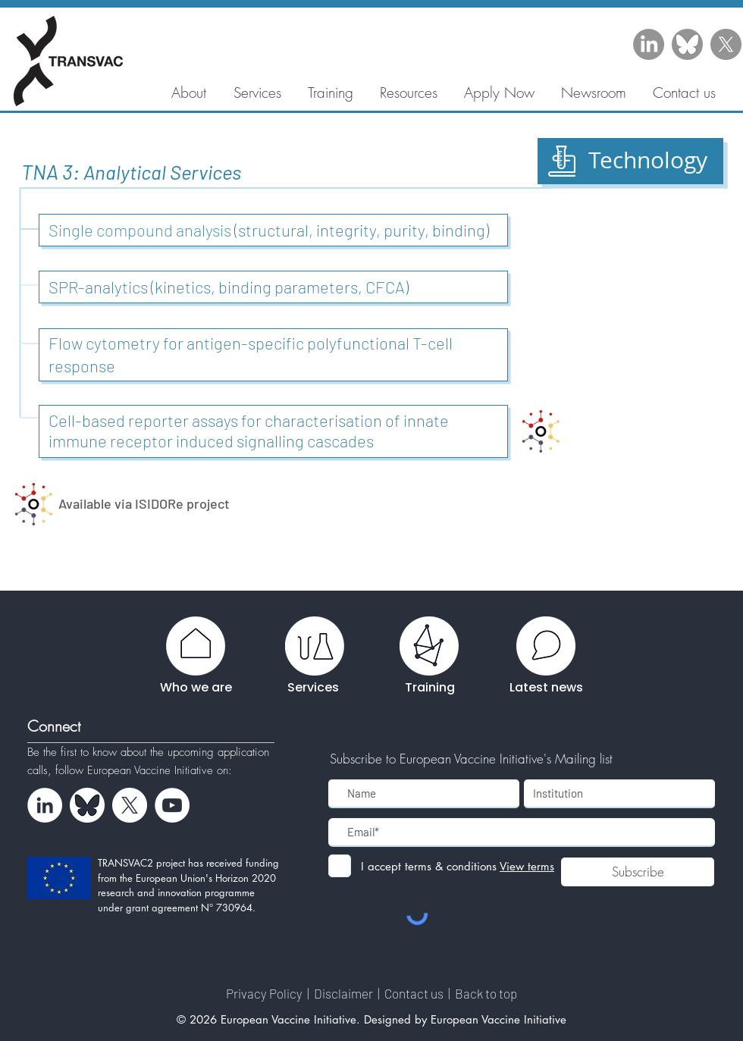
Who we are (196, 687)
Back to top (486, 993)
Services (313, 687)
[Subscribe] (637, 872)
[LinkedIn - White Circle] (44, 805)
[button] (408, 92)
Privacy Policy (265, 993)
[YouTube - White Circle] (172, 805)
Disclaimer (344, 993)
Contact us (415, 993)
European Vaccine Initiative (152, 770)
